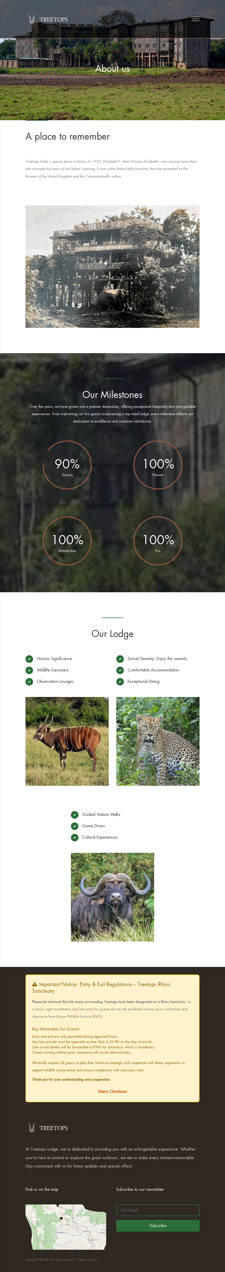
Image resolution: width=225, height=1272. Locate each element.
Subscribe (158, 1225)
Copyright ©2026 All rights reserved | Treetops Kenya (61, 1260)
